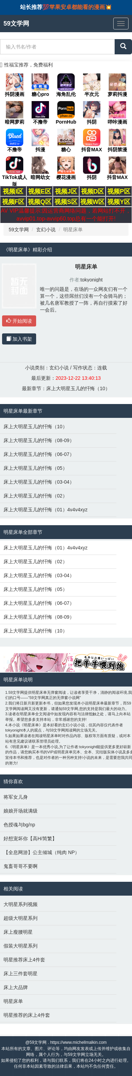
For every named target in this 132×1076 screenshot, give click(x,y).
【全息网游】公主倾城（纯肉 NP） (41, 852)
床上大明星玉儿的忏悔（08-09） (38, 440)
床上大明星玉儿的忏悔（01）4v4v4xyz (45, 509)
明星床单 (13, 1001)
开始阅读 (19, 321)
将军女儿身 (15, 797)
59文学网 (19, 229)
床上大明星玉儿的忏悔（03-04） (38, 482)
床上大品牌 (15, 987)
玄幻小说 (46, 229)
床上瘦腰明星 (18, 932)
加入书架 (19, 339)
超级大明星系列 (20, 918)
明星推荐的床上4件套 (26, 1015)
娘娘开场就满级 (20, 811)
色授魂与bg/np (19, 824)
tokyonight (92, 280)
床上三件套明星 (20, 973)
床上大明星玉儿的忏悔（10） (78, 388)
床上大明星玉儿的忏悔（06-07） (38, 454)
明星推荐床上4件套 (24, 959)
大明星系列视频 (20, 904)
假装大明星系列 (20, 946)
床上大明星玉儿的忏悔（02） (35, 496)
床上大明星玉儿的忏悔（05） (35, 468)
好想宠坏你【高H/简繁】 (30, 838)
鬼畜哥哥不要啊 (20, 866)
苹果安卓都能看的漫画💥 (80, 7)
